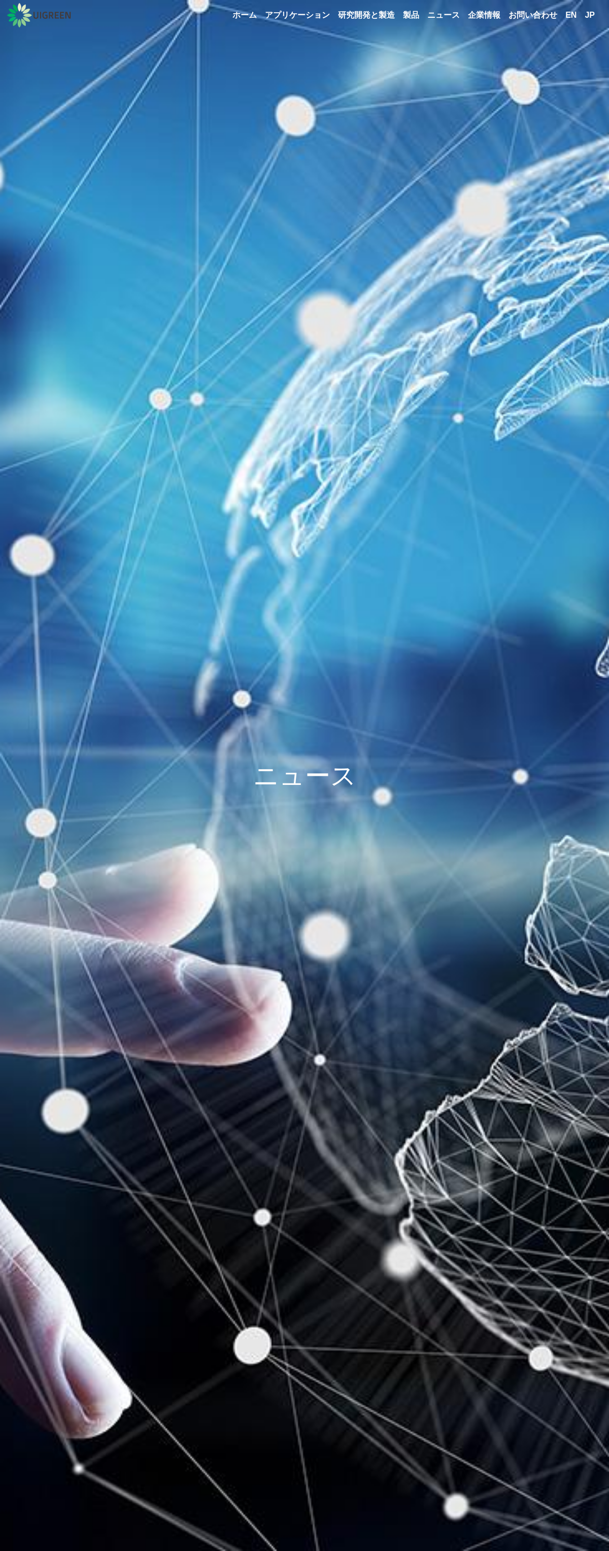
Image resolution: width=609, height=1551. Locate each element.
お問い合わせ (533, 15)
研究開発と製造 (366, 15)
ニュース (443, 15)
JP (590, 15)
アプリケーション (297, 15)
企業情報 (484, 15)
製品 (411, 15)
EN (571, 15)
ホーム (244, 15)
